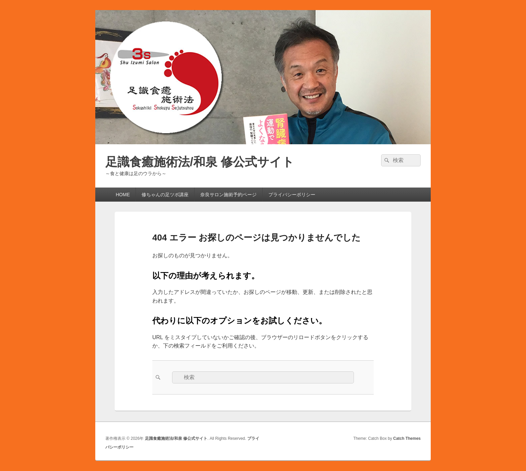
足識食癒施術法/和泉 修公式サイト (199, 162)
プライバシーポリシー (291, 194)
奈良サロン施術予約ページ (228, 194)
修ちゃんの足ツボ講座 (165, 194)
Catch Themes (407, 438)
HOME (120, 194)
